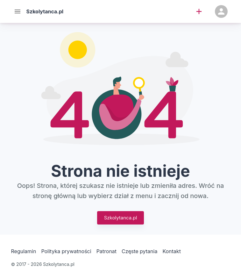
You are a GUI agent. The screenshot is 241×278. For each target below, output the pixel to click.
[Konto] (221, 11)
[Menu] (17, 11)
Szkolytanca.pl (120, 218)
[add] (199, 11)
